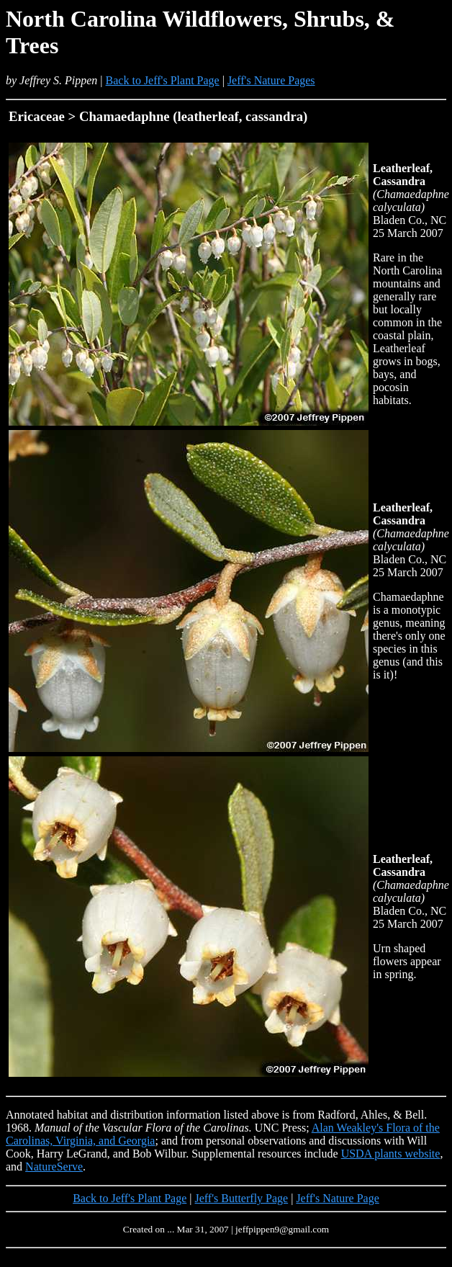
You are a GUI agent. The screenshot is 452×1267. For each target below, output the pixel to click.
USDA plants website (390, 1153)
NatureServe (54, 1166)
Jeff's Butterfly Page (242, 1198)
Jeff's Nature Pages (271, 80)
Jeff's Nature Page (337, 1198)
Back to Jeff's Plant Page (163, 80)
